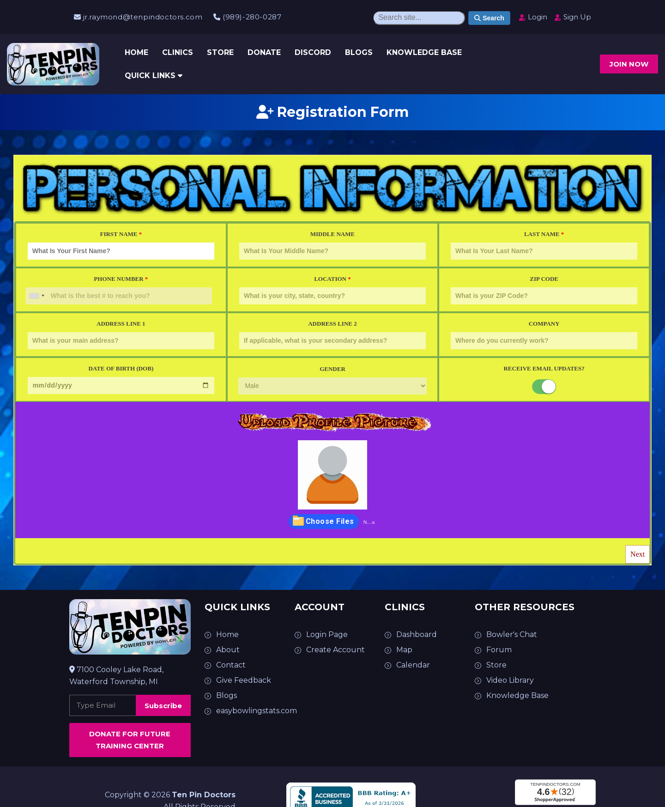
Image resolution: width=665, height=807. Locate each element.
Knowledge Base (424, 52)
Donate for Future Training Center (129, 739)
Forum (499, 649)
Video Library (510, 680)
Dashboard (416, 634)
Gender (332, 379)
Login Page (327, 634)
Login (532, 16)
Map (404, 649)
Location (332, 289)
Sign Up (572, 16)
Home (136, 52)
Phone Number (118, 289)
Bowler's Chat (511, 634)
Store (220, 52)
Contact (231, 665)
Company (544, 334)
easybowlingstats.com (256, 710)
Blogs (359, 52)
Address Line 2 (332, 334)
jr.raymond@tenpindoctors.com (138, 16)
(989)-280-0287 (247, 16)
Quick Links (153, 75)
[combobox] (36, 296)
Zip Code (544, 289)
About (228, 649)
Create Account (335, 649)
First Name (121, 245)
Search (489, 18)
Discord (313, 52)
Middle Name (332, 245)
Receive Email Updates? (543, 368)
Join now (629, 64)
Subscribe (163, 705)
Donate (264, 52)
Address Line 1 (121, 334)
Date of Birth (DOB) (121, 379)
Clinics (177, 52)
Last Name (544, 245)
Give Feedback (243, 680)
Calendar (413, 665)
